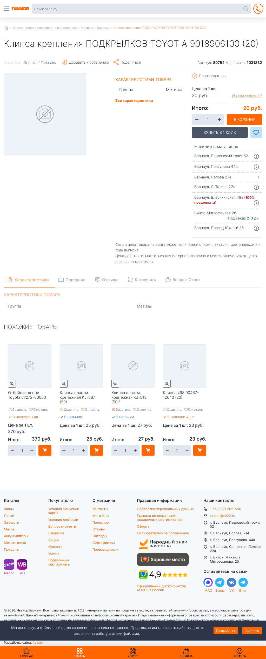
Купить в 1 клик (220, 132)
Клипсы (103, 27)
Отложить (40, 409)
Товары (79, 652)
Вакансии (56, 533)
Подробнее (226, 630)
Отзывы (98, 529)
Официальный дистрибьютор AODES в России (161, 588)
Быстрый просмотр (12, 384)
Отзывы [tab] (110, 279)
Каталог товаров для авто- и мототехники (45, 27)
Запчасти (11, 522)
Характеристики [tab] (31, 279)
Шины (9, 509)
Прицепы (11, 549)
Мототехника (15, 543)
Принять (252, 630)
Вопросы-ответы (62, 526)
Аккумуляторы (16, 536)
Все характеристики (134, 100)
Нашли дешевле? (247, 95)
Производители (105, 549)
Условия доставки (63, 519)
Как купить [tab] (145, 279)
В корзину (244, 119)
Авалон (38, 642)
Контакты (100, 509)
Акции (53, 540)
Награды (99, 536)
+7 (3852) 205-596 (225, 509)
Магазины (100, 516)
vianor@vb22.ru (222, 516)
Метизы (87, 27)
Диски (9, 516)
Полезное (100, 522)
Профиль (239, 656)
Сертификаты (103, 543)
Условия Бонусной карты (63, 511)
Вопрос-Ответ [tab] (186, 279)
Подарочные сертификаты (59, 562)
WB (22, 573)
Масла (9, 529)
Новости (55, 546)
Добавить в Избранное (256, 132)
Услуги (53, 553)
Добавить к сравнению (89, 62)
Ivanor (9, 573)
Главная (6, 28)
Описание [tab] (75, 279)
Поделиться (131, 62)
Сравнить (19, 409)
